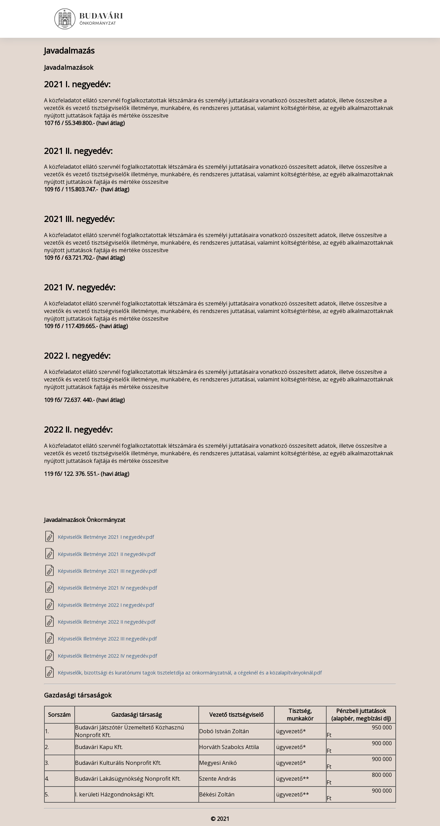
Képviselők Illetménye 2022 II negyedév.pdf (106, 621)
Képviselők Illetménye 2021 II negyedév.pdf (106, 554)
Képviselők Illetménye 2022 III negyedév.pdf (107, 638)
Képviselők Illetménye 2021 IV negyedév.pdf (107, 587)
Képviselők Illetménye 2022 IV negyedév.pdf (107, 655)
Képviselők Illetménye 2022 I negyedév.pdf (106, 605)
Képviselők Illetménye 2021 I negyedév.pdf (106, 537)
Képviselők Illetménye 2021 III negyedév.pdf (107, 571)
